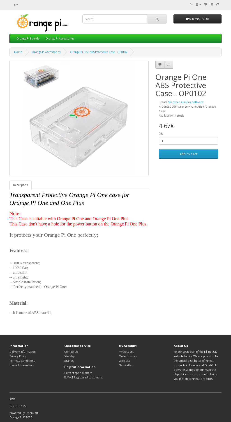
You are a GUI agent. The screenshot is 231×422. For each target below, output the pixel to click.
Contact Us (71, 352)
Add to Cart (188, 154)
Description (20, 185)
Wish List (124, 361)
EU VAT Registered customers (83, 377)
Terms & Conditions (22, 361)
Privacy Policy (18, 356)
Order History (128, 356)
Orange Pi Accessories (60, 38)
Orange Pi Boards (27, 38)
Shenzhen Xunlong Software (185, 102)
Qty (161, 133)
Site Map (69, 356)
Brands (69, 361)
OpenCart (31, 413)
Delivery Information (22, 352)
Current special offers (78, 373)
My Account (126, 352)
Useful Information (21, 365)
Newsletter (126, 365)
